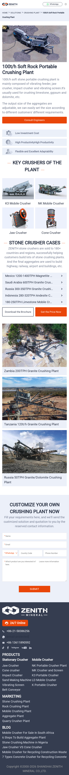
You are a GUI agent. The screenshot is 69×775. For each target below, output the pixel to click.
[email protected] (18, 636)
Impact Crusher (12, 675)
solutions (16, 13)
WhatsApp (52, 4)
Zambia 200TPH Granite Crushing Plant (31, 371)
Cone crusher (11, 670)
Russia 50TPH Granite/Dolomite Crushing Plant (33, 480)
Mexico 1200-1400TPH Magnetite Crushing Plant (36, 276)
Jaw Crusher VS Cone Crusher (22, 747)
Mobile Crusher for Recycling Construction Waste (34, 752)
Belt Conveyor (11, 689)
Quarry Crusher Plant (16, 721)
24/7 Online (15, 623)
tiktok (3, 647)
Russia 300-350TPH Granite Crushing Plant (33, 289)
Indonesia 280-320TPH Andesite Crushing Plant (36, 295)
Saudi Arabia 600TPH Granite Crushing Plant (34, 282)
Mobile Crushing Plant (16, 711)
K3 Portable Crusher (45, 675)
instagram (15, 647)
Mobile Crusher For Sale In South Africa (28, 732)
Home (5, 13)
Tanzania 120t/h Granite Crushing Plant (31, 424)
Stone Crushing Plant (16, 701)
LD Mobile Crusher (44, 680)
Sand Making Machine (16, 680)
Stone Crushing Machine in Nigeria (25, 742)
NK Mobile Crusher (51, 203)
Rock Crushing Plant (15, 706)
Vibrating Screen (13, 685)
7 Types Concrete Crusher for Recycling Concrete (34, 757)
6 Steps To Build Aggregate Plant (24, 737)
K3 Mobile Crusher (18, 203)
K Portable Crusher (44, 685)
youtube (24, 647)
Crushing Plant (32, 13)
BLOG (6, 727)
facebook (8, 647)
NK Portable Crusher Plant (49, 665)
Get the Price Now (51, 311)
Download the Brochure (18, 311)
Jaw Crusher (18, 233)
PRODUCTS (11, 655)
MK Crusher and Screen (47, 670)
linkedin (30, 647)
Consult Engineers (34, 120)
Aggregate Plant (13, 716)
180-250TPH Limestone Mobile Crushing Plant (35, 302)
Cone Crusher (51, 233)
